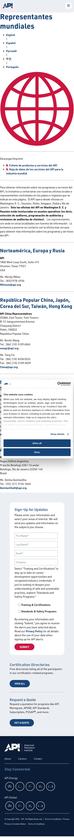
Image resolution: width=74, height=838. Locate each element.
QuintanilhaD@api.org (13, 488)
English (10, 35)
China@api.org (9, 367)
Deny (37, 452)
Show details (57, 434)
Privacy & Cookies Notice (15, 824)
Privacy (66, 819)
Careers (22, 758)
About (8, 758)
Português (12, 67)
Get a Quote (21, 722)
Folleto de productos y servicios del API (33, 165)
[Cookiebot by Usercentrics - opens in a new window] (57, 384)
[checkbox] (37, 608)
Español (11, 43)
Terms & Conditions (53, 819)
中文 (8, 59)
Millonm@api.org (10, 284)
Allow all (37, 443)
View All (19, 683)
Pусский (11, 51)
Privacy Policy (34, 631)
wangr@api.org (9, 348)
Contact (38, 758)
